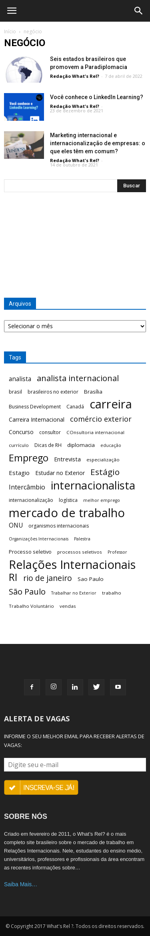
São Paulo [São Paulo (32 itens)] (27, 591)
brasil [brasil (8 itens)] (15, 391)
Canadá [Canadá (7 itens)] (75, 406)
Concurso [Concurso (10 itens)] (21, 432)
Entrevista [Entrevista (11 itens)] (67, 459)
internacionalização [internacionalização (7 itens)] (31, 500)
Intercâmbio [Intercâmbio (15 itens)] (27, 487)
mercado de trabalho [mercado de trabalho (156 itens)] (67, 513)
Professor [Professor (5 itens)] (117, 552)
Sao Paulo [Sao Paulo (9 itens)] (91, 579)
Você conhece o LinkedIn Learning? (96, 97)
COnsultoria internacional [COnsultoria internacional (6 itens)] (95, 432)
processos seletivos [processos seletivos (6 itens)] (79, 552)
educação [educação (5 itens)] (110, 445)
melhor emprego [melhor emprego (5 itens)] (101, 500)
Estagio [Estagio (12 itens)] (19, 473)
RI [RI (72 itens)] (13, 577)
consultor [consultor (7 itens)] (50, 432)
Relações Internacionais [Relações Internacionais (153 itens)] (72, 564)
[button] (139, 11)
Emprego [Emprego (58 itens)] (28, 458)
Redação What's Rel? (74, 76)
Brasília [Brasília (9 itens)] (93, 391)
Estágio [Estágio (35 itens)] (105, 472)
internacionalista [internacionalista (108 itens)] (93, 485)
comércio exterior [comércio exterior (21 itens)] (101, 419)
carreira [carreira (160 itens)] (111, 404)
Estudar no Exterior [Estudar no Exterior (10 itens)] (60, 473)
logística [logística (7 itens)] (68, 500)
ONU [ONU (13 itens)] (16, 525)
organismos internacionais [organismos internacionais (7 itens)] (58, 525)
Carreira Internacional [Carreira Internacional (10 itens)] (36, 419)
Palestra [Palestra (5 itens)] (82, 539)
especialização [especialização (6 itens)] (103, 460)
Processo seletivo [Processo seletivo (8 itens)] (30, 551)
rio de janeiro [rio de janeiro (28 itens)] (47, 578)
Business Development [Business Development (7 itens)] (35, 406)
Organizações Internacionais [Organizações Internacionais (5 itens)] (38, 539)
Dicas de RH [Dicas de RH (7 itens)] (48, 445)
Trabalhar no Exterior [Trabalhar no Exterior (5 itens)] (73, 593)
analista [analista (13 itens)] (20, 379)
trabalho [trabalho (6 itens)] (111, 593)
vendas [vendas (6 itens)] (68, 606)
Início (10, 31)
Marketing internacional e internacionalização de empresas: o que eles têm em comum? (97, 143)
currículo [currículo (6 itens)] (19, 445)
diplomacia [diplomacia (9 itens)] (81, 445)
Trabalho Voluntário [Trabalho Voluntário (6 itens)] (31, 606)
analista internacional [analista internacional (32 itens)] (78, 378)
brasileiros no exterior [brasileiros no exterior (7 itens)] (53, 391)
